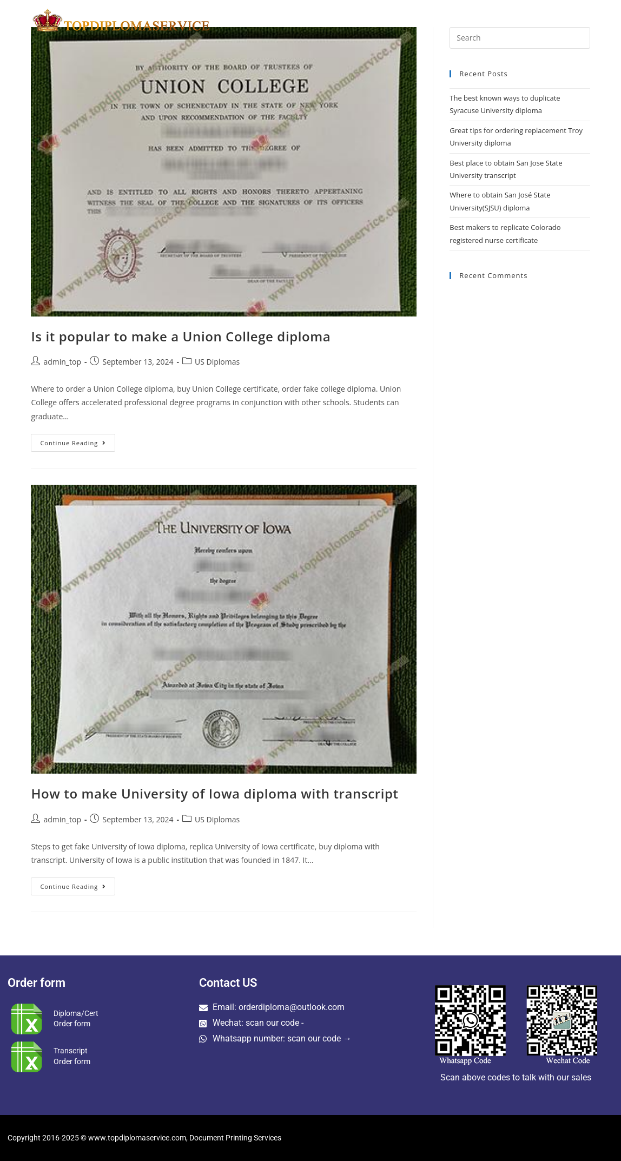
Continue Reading (77, 440)
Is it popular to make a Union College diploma (181, 336)
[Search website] (588, 20)
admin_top (62, 362)
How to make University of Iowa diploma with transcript (214, 793)
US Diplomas (217, 362)
